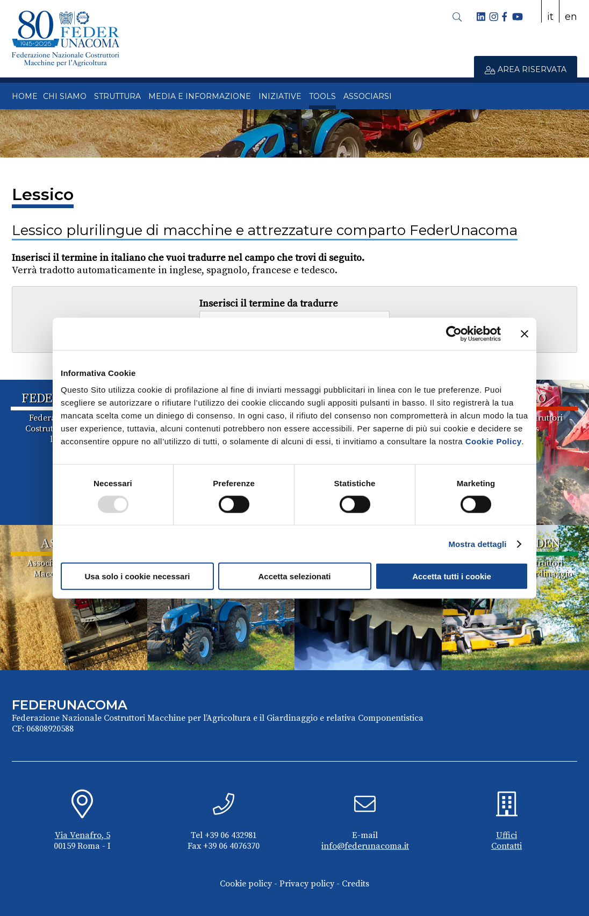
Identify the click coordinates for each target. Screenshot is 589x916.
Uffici (506, 835)
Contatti (506, 846)
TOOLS (322, 96)
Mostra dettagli (477, 543)
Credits (355, 883)
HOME (25, 96)
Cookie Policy (493, 441)
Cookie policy (246, 883)
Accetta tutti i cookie (451, 576)
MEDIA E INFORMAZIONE (199, 96)
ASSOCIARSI (367, 96)
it (550, 17)
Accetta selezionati (294, 576)
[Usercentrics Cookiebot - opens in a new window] (454, 333)
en (571, 17)
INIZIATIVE (279, 96)
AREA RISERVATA (525, 69)
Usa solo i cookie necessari (137, 576)
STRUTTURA (117, 96)
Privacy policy (306, 883)
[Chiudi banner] (524, 333)
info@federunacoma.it (365, 846)
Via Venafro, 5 (82, 835)
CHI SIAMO (65, 96)
